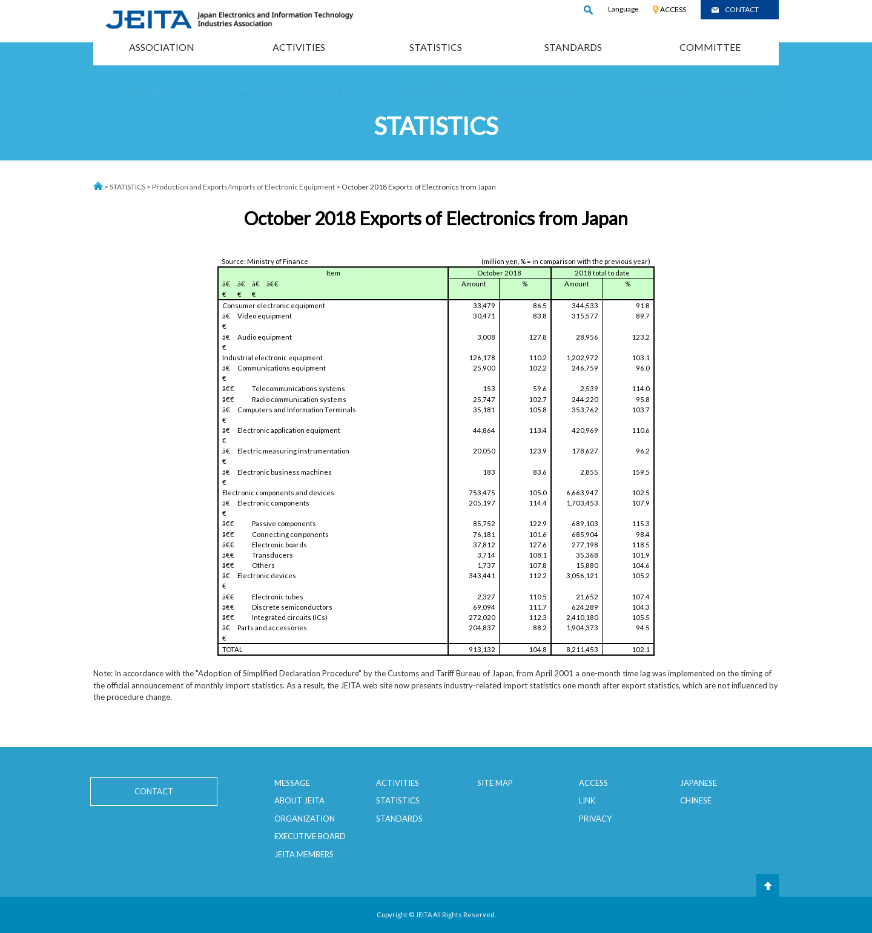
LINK (587, 800)
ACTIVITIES (298, 47)
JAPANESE (698, 783)
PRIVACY (595, 818)
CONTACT (742, 9)
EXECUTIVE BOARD (310, 836)
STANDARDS (573, 47)
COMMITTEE (710, 47)
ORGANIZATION (304, 818)
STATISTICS (435, 47)
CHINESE (696, 800)
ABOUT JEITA (299, 800)
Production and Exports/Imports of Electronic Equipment (243, 186)
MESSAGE (292, 783)
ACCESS (673, 9)
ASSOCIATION (161, 47)
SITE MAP (495, 783)
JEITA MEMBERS (304, 854)
